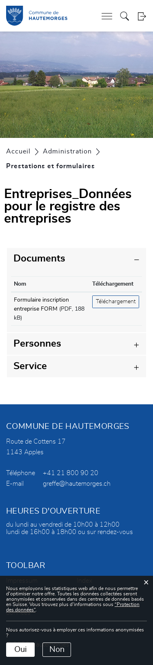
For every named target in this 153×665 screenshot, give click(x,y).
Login (142, 16)
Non (56, 649)
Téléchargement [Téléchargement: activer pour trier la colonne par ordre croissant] (112, 284)
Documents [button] (39, 259)
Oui (20, 649)
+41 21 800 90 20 (70, 473)
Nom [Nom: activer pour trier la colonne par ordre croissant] (20, 284)
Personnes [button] (37, 344)
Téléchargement (115, 301)
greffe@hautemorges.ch (77, 483)
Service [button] (30, 366)
